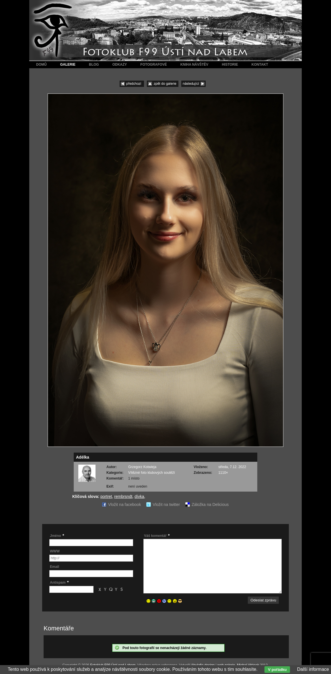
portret (106, 496)
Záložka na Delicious (210, 504)
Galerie (67, 65)
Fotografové (153, 65)
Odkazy (119, 65)
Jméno (55, 536)
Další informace (313, 669)
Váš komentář (155, 536)
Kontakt (260, 65)
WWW (55, 551)
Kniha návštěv (194, 65)
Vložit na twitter (166, 504)
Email (54, 567)
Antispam (58, 583)
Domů (41, 65)
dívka (139, 496)
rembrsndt (123, 496)
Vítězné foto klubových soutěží (151, 473)
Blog (94, 65)
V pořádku (277, 669)
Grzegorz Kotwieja (142, 467)
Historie (230, 65)
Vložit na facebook (124, 504)
